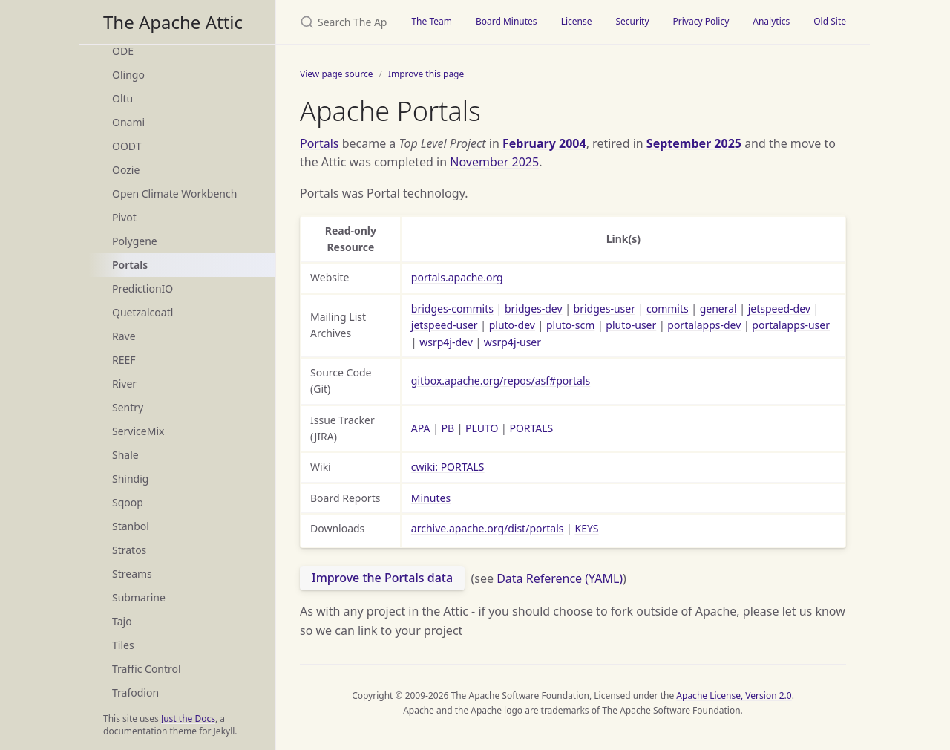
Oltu (122, 98)
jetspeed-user (444, 325)
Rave (124, 336)
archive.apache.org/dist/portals (487, 528)
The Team (431, 21)
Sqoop (127, 502)
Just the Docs (188, 718)
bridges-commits (452, 308)
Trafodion (135, 692)
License (576, 21)
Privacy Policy (701, 21)
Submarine (139, 597)
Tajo (122, 621)
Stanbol (130, 526)
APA (420, 428)
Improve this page (426, 74)
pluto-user (631, 325)
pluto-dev (512, 325)
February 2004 (544, 143)
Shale (125, 455)
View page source (336, 74)
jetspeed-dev (779, 308)
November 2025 (494, 162)
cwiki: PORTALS (448, 467)
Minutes (431, 498)
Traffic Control (146, 669)
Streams (132, 574)
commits (667, 308)
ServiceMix (138, 431)
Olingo (128, 75)
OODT (126, 146)
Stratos (129, 550)
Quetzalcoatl (142, 312)
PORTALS (531, 428)
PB (448, 428)
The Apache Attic (173, 22)
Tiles (123, 645)
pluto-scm (570, 325)
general (718, 308)
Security (632, 21)
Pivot (124, 217)
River (124, 383)
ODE (123, 51)
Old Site (829, 21)
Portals (130, 265)
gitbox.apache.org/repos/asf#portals (500, 381)
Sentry (127, 407)
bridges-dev (534, 308)
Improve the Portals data (382, 578)
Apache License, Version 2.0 (733, 695)
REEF (124, 360)
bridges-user (604, 308)
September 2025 (693, 143)
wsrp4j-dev (446, 342)
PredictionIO (142, 288)
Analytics (771, 21)
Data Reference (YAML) (560, 578)
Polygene (134, 241)
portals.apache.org (457, 277)
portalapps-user (791, 325)
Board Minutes (506, 21)
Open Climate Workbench (174, 193)
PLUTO (481, 428)
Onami (128, 122)
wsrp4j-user (512, 342)
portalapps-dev (704, 325)
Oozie (126, 170)
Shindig (130, 479)
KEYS (586, 528)
